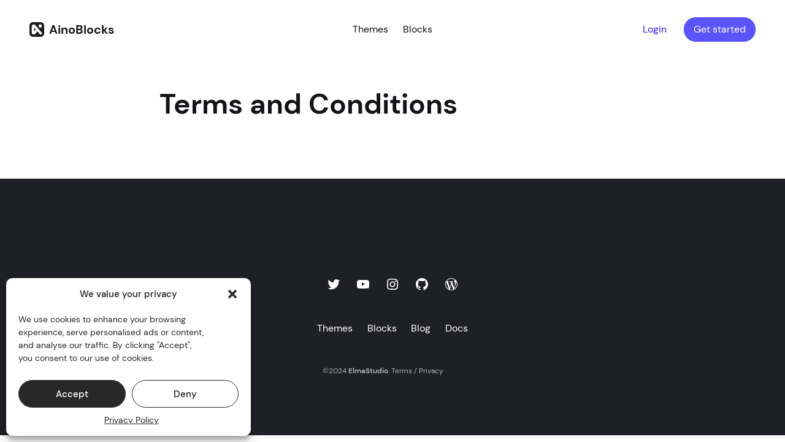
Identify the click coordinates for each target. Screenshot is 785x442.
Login (655, 29)
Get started (720, 29)
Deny (185, 394)
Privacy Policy (131, 419)
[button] (232, 294)
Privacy (431, 371)
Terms (401, 371)
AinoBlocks (82, 29)
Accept (72, 394)
